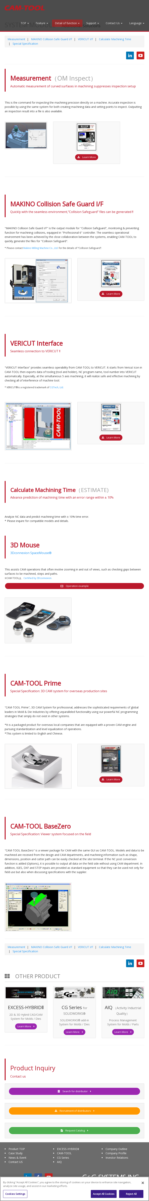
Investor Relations (117, 1157)
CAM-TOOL (64, 1153)
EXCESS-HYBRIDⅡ (68, 1149)
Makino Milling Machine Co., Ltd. (40, 247)
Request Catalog (74, 1130)
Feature (42, 23)
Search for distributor (74, 1091)
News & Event (17, 1157)
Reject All (131, 1196)
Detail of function (67, 23)
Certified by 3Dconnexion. (37, 578)
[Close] (143, 1185)
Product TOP (17, 1149)
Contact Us (114, 23)
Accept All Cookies (103, 1196)
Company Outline (116, 1149)
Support (92, 23)
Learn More (86, 157)
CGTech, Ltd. (57, 387)
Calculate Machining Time (114, 39)
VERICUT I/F (85, 39)
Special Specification (25, 43)
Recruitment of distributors (74, 1110)
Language (136, 23)
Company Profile (116, 1153)
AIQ (59, 1162)
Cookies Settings (15, 1196)
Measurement (16, 39)
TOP (25, 23)
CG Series (63, 1157)
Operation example (75, 586)
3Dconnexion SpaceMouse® (31, 553)
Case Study (16, 1153)
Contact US (16, 1162)
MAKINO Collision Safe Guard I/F (51, 39)
